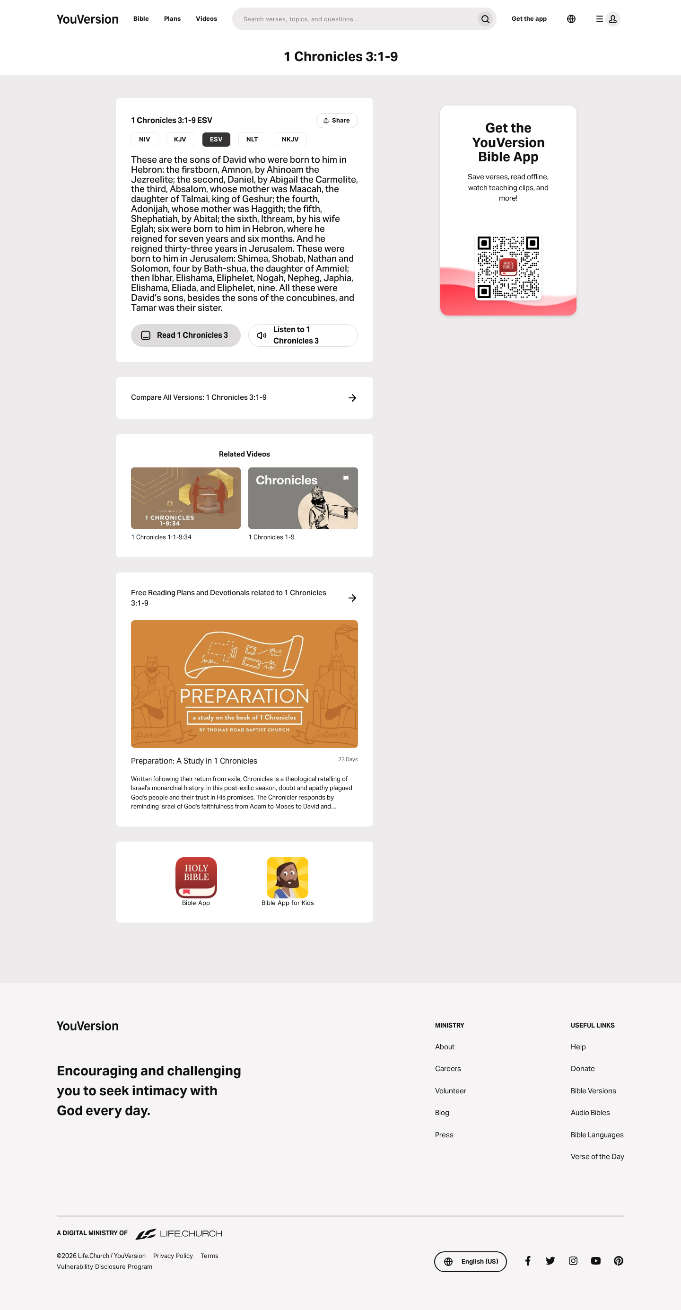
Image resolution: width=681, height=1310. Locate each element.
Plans (172, 18)
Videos (206, 18)
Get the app (529, 18)
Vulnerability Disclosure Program (104, 1266)
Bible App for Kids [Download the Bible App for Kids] (288, 881)
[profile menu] (606, 18)
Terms (209, 1255)
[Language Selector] (571, 18)
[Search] (353, 18)
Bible (141, 18)
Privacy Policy (173, 1255)
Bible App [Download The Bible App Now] (196, 881)
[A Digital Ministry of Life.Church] (340, 1228)
